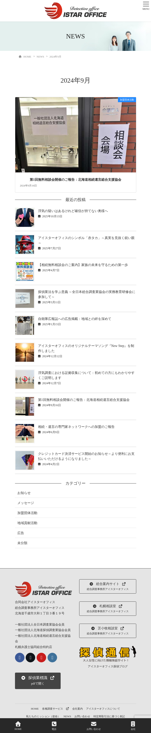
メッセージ (25, 503)
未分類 (22, 543)
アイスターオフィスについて (103, 708)
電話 (54, 725)
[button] (38, 681)
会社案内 (77, 708)
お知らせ (24, 493)
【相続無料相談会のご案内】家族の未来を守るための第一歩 (83, 265)
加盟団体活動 (27, 513)
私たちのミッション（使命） (43, 716)
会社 (133, 725)
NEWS (67, 716)
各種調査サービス (55, 708)
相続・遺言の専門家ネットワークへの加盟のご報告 (76, 427)
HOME (35, 708)
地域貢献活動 (27, 523)
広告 (20, 533)
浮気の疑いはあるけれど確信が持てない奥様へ (73, 211)
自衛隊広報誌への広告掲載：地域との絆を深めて (74, 319)
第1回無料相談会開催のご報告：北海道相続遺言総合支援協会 (75, 179)
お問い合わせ (82, 716)
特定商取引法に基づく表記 (109, 716)
